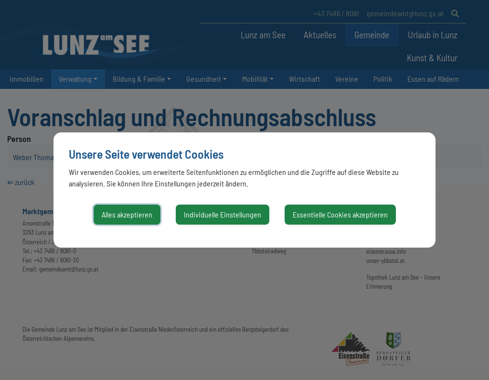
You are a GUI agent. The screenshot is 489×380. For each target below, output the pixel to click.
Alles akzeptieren (127, 214)
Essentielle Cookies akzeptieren (340, 214)
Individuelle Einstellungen (222, 214)
